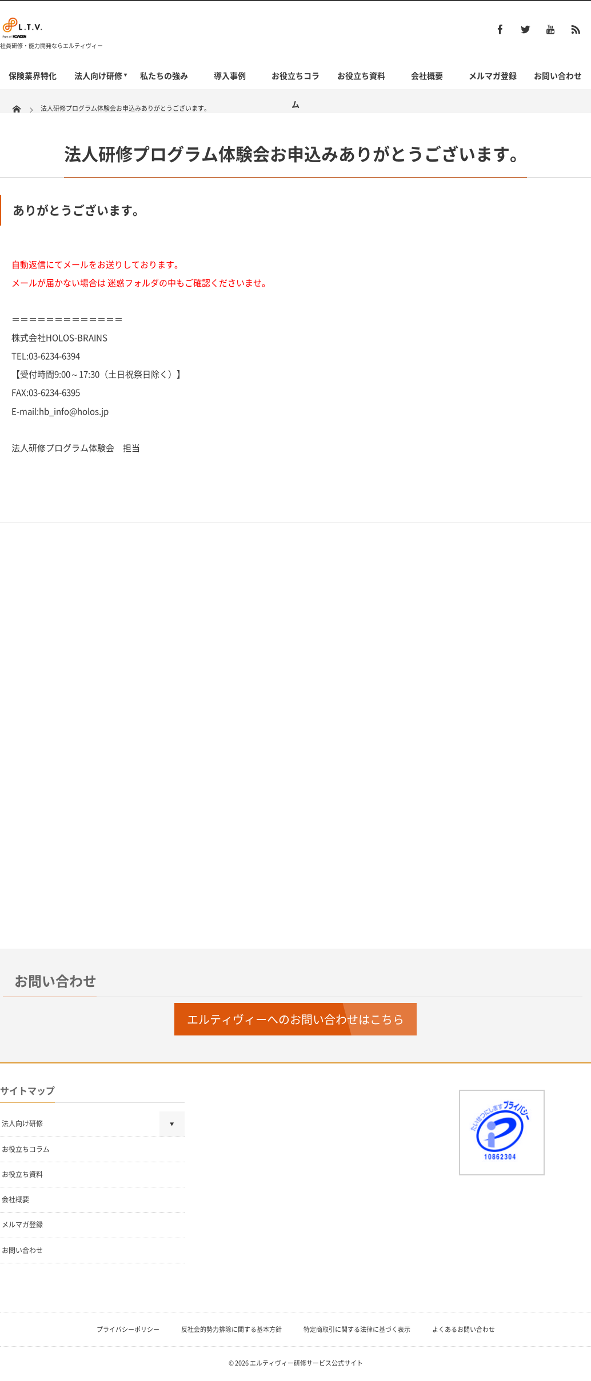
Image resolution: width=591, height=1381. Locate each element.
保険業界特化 (33, 75)
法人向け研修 (98, 75)
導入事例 (230, 75)
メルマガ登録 (493, 75)
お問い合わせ (558, 75)
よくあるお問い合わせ (463, 1329)
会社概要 (427, 75)
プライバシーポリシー (128, 1329)
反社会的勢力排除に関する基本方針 (231, 1329)
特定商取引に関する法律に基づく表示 (357, 1329)
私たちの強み (164, 75)
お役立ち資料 (361, 75)
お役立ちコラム (295, 90)
